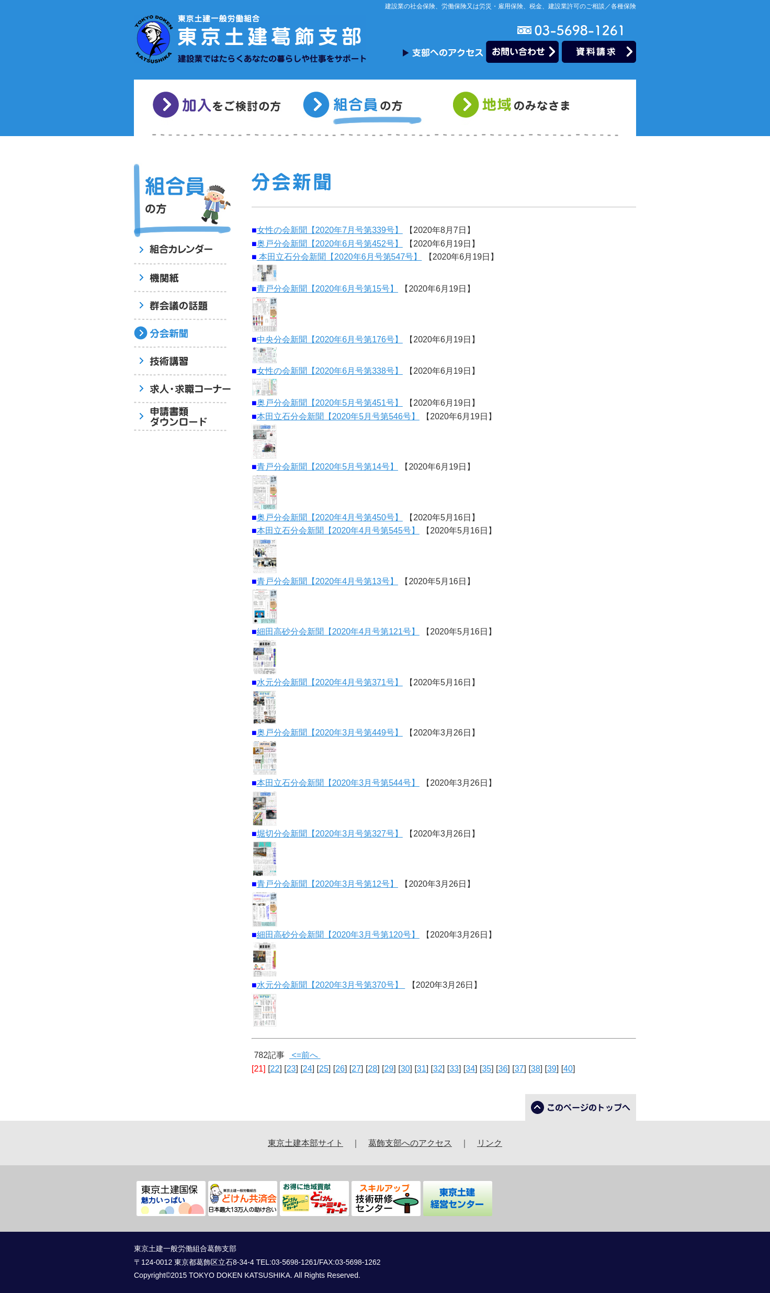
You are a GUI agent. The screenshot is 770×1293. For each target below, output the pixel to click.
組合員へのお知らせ (182, 251)
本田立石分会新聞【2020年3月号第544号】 (338, 782)
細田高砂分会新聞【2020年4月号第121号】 (338, 631)
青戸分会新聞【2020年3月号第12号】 (327, 883)
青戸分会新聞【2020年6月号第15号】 (327, 288)
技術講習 (182, 362)
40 (568, 1068)
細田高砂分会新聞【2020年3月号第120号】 (338, 934)
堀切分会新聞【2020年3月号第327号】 (330, 833)
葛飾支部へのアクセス (410, 1143)
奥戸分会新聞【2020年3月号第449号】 (330, 732)
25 (324, 1068)
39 (552, 1068)
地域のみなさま (518, 108)
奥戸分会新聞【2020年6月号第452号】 (330, 243)
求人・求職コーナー (182, 390)
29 (389, 1068)
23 (291, 1068)
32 (438, 1068)
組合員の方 (368, 108)
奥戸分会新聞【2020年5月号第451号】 (330, 402)
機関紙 (182, 279)
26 (340, 1068)
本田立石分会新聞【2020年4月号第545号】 (338, 530)
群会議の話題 (182, 306)
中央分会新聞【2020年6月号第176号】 (330, 339)
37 (519, 1068)
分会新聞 (182, 334)
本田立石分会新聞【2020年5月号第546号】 (338, 416)
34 (470, 1068)
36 (503, 1068)
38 (535, 1068)
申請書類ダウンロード (182, 417)
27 (356, 1068)
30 (405, 1068)
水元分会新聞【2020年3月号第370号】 (331, 984)
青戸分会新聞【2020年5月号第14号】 (327, 466)
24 (307, 1068)
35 (486, 1068)
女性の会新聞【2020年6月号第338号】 (330, 370)
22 (275, 1068)
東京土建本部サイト (305, 1143)
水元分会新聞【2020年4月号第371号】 (330, 682)
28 (372, 1068)
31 (421, 1068)
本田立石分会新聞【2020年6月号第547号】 (339, 256)
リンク (489, 1143)
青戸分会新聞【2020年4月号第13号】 (327, 581)
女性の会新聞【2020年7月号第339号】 (330, 230)
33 (454, 1068)
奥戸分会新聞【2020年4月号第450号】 (330, 517)
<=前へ (305, 1055)
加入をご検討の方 (218, 108)
